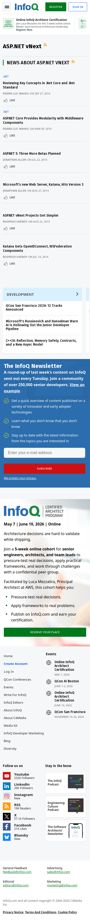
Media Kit (11, 725)
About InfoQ (13, 710)
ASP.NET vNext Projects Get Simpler (31, 215)
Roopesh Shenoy (15, 221)
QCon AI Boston (66, 681)
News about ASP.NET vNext (38, 62)
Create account (16, 663)
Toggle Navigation (7, 7)
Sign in (77, 7)
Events (8, 687)
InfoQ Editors (13, 702)
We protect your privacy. (20, 478)
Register (55, 7)
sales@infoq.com (58, 872)
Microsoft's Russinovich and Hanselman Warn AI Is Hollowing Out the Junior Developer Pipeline (42, 325)
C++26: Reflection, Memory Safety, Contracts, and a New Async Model (41, 343)
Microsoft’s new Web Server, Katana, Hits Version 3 (43, 185)
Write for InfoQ (15, 695)
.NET (6, 76)
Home (8, 656)
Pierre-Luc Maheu (16, 93)
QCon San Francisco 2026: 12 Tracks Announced (34, 308)
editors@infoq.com (16, 885)
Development (20, 294)
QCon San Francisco (70, 712)
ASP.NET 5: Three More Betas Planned (32, 154)
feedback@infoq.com (17, 872)
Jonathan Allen (14, 159)
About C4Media (15, 718)
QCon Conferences (17, 679)
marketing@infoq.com (62, 885)
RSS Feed (45, 45)
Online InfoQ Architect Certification (64, 666)
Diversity (10, 748)
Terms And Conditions (40, 912)
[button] (44, 469)
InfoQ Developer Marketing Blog (24, 737)
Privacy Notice (13, 912)
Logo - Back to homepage (27, 6)
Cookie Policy (67, 912)
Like (12, 100)
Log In (9, 671)
